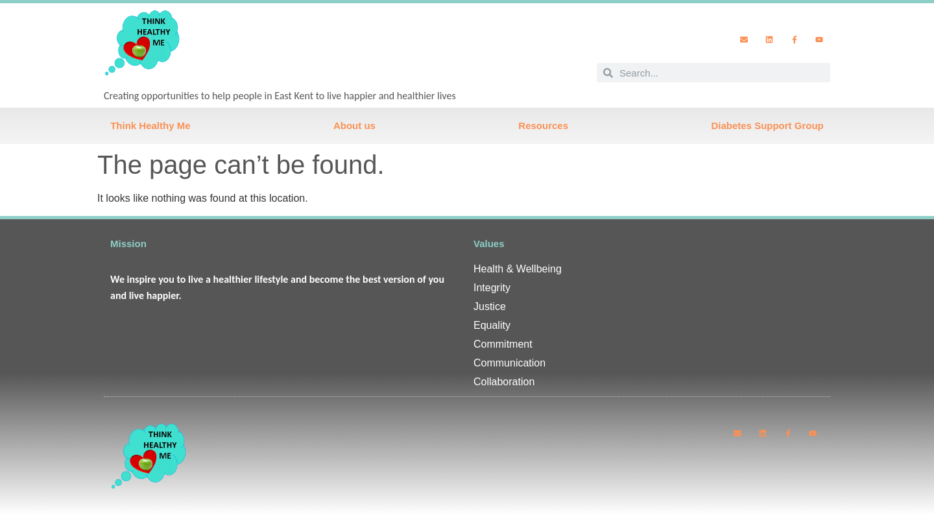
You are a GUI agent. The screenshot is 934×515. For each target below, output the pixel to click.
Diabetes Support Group (767, 125)
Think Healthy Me (150, 125)
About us (354, 125)
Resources (543, 125)
